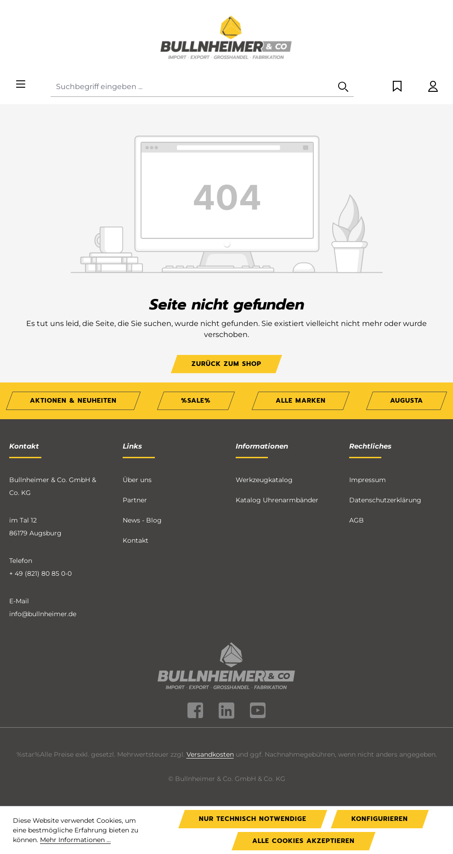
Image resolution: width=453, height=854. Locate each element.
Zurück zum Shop (226, 364)
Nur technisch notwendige (252, 819)
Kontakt (135, 540)
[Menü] (20, 84)
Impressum (367, 480)
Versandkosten (210, 754)
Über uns (137, 480)
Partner (135, 500)
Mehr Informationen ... (75, 840)
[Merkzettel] (397, 87)
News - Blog (142, 520)
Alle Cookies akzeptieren (303, 841)
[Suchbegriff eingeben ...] (192, 87)
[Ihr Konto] (433, 87)
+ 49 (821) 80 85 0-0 (40, 573)
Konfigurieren (379, 819)
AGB (356, 520)
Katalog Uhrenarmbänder (277, 500)
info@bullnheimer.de (42, 614)
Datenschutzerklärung (385, 500)
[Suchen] (343, 87)
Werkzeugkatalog (264, 480)
